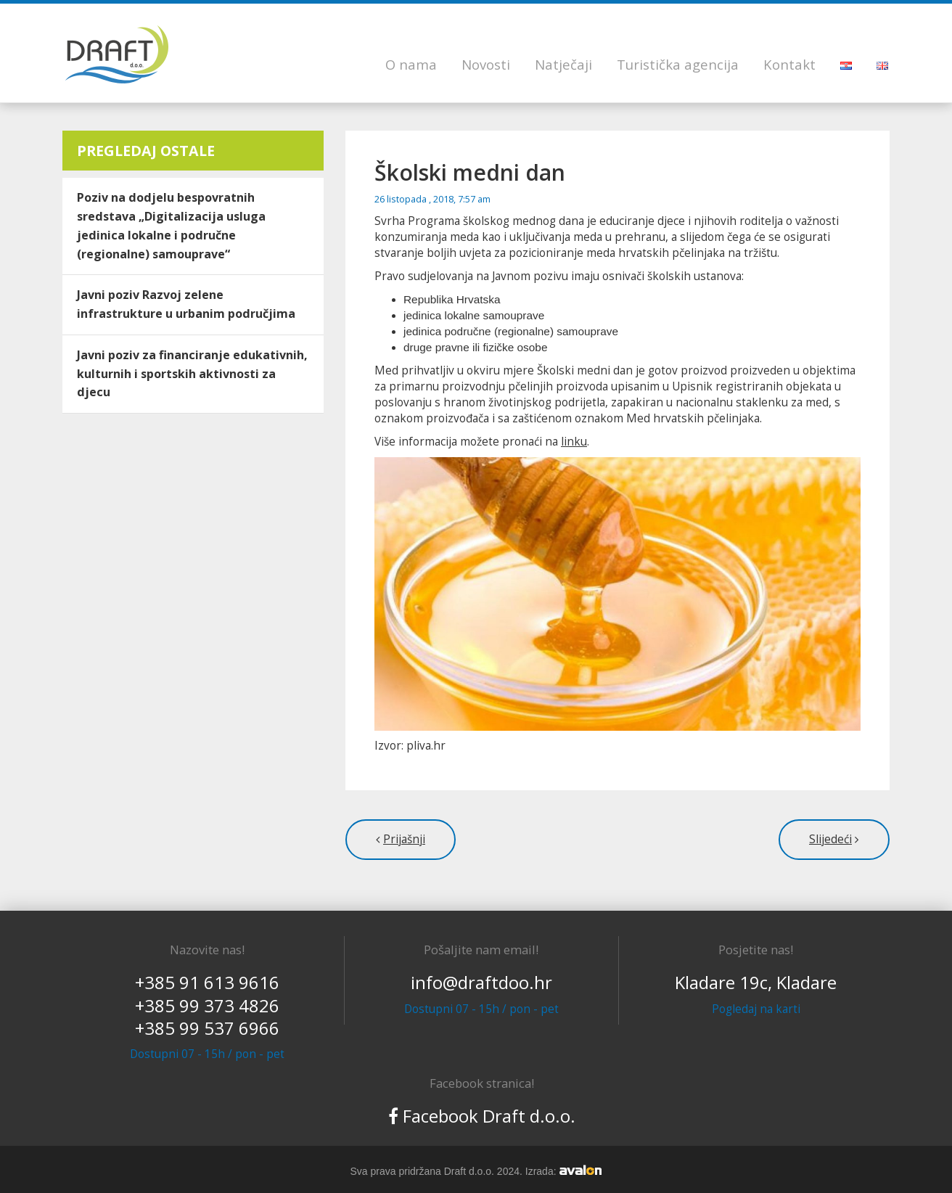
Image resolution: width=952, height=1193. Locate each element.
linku (574, 441)
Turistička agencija (678, 64)
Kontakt (789, 64)
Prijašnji (404, 839)
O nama (411, 64)
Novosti (485, 64)
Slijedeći (830, 839)
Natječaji (563, 64)
